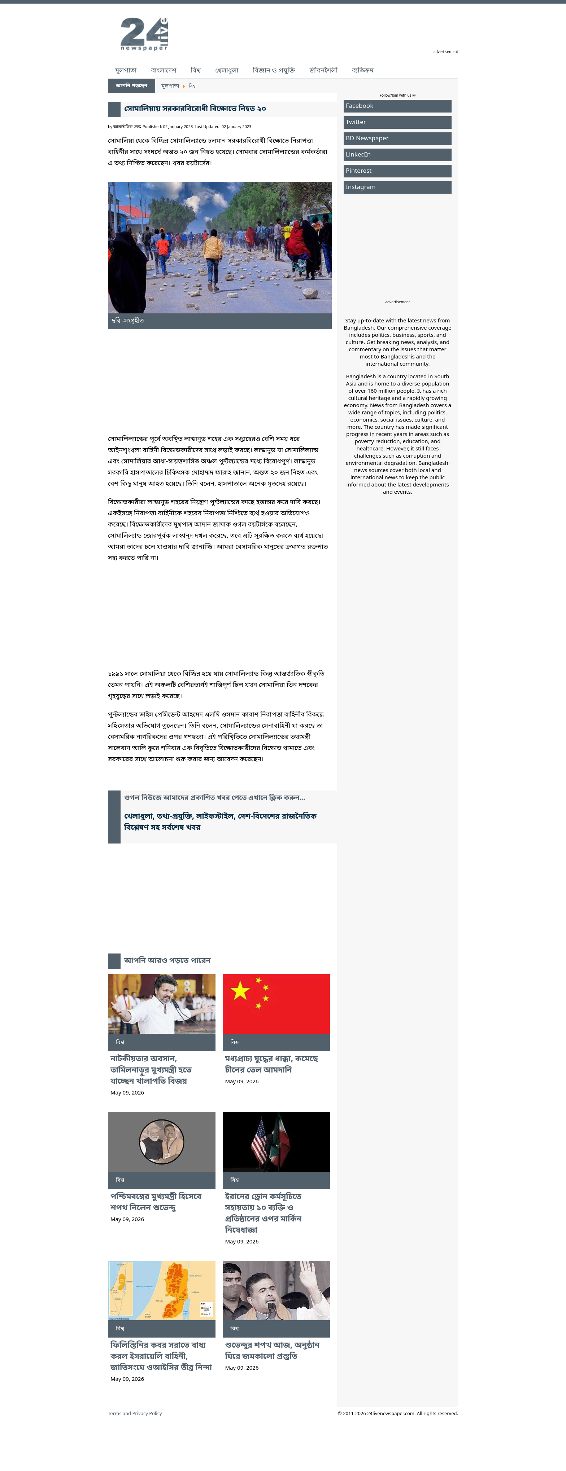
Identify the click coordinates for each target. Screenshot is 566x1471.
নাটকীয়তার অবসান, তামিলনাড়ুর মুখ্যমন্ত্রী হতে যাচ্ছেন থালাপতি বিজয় (151, 1070)
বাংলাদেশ (163, 70)
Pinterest (358, 171)
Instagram (361, 187)
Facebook (359, 106)
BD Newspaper (367, 139)
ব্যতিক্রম (363, 70)
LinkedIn (358, 155)
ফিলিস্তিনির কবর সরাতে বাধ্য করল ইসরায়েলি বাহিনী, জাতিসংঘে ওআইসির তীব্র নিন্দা (161, 1356)
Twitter (356, 122)
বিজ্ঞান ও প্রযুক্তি (274, 70)
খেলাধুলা (226, 70)
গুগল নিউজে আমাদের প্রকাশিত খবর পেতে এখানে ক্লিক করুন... (214, 798)
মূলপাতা (125, 70)
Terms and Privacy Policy (135, 1414)
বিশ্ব (196, 70)
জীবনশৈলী (323, 70)
